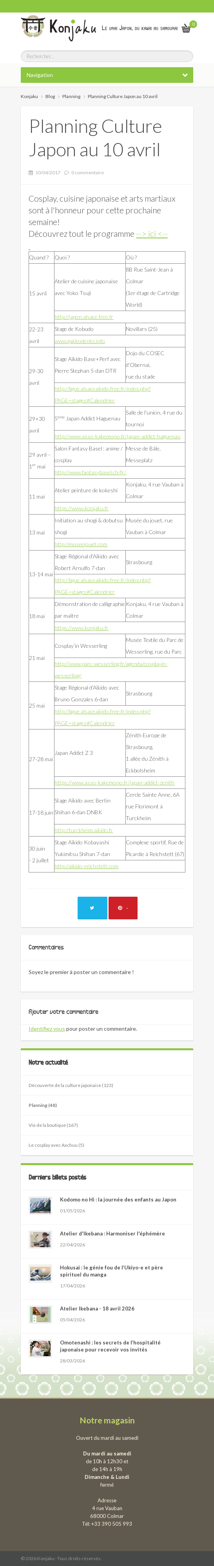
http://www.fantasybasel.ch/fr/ (90, 472)
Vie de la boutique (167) (53, 1125)
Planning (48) (43, 1105)
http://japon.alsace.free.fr (83, 316)
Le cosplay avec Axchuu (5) (56, 1145)
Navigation (40, 75)
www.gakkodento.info (79, 341)
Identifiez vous (47, 1028)
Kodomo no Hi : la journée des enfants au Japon (118, 1199)
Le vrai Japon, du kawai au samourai (140, 28)
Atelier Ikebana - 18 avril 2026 (97, 1308)
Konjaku (29, 96)
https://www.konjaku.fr (81, 508)
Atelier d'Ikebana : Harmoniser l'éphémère (112, 1233)
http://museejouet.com (80, 544)
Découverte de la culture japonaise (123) (71, 1085)
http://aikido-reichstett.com (86, 866)
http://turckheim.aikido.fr (83, 830)
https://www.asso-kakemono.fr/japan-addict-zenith (114, 782)
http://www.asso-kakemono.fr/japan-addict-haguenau (117, 436)
